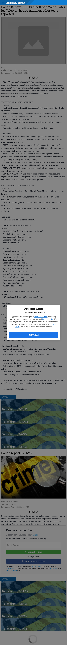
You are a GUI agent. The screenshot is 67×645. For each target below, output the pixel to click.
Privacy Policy (47, 319)
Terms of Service (41, 317)
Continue (33, 335)
